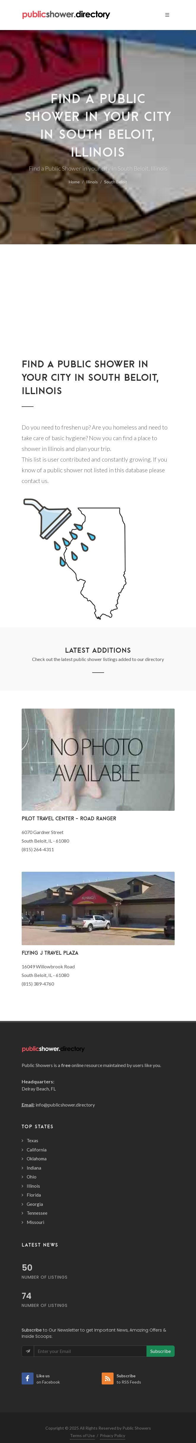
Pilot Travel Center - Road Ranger (69, 818)
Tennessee (37, 1213)
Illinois (92, 181)
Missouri (35, 1222)
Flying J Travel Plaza (50, 953)
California (37, 1149)
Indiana (34, 1167)
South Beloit (115, 181)
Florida (34, 1194)
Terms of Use (82, 1435)
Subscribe (160, 1351)
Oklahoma (37, 1158)
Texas (32, 1140)
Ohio (31, 1176)
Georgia (35, 1204)
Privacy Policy (112, 1435)
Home (74, 181)
